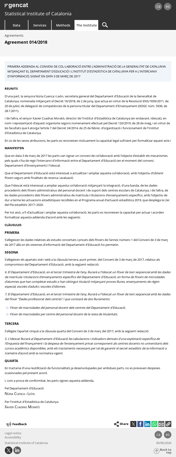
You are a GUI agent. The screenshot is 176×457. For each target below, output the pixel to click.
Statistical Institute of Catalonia (38, 13)
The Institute (86, 25)
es (168, 6)
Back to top (165, 451)
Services (39, 25)
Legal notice (13, 433)
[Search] (127, 25)
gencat (38, 7)
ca (158, 6)
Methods (63, 25)
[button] (168, 424)
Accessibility (13, 437)
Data (16, 25)
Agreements (14, 35)
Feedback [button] (16, 424)
